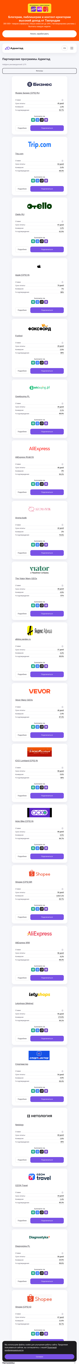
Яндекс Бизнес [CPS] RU (27, 93)
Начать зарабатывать (39, 34)
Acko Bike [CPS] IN (24, 821)
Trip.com (19, 154)
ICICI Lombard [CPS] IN (26, 761)
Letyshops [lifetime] (24, 1003)
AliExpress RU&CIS (24, 457)
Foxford (18, 336)
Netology (19, 1125)
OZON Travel (21, 1185)
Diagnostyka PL (22, 1246)
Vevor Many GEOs (24, 700)
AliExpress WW (22, 943)
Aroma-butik (21, 518)
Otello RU (19, 214)
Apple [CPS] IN (22, 275)
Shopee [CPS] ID (23, 1307)
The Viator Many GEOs (26, 578)
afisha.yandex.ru (23, 639)
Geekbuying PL (22, 396)
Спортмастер (21, 1064)
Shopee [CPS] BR (23, 882)
